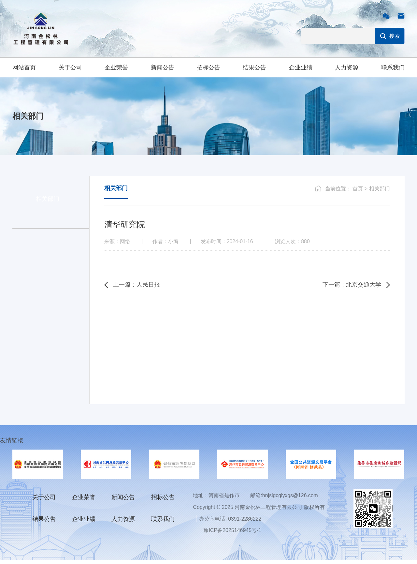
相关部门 (379, 192)
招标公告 (208, 67)
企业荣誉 (116, 67)
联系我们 (393, 67)
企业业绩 (300, 67)
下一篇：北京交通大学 (351, 289)
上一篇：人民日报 (137, 289)
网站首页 (24, 67)
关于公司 (70, 67)
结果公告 (254, 67)
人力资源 (346, 67)
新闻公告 (162, 67)
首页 (357, 192)
